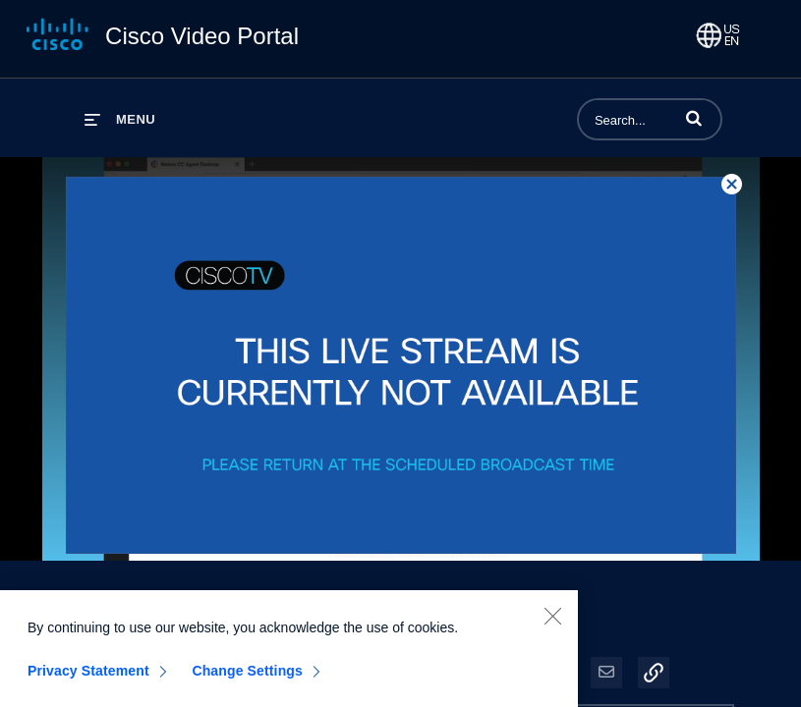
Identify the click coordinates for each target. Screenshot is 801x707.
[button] (694, 118)
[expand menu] (120, 119)
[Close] (552, 623)
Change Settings (247, 678)
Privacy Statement (88, 678)
